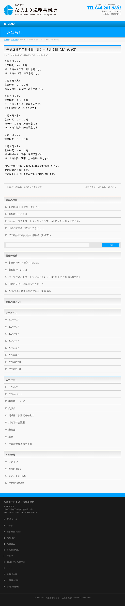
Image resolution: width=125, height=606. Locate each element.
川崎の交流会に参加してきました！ (27, 228)
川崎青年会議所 (16, 422)
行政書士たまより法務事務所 (58, 598)
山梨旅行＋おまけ (17, 214)
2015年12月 (14, 362)
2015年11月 (14, 369)
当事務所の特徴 (14, 531)
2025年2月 (14, 319)
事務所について (16, 401)
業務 (10, 436)
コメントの (17, 475)
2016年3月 (14, 348)
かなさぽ (13, 387)
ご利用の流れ (13, 580)
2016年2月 (14, 355)
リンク (10, 568)
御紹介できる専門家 (16, 562)
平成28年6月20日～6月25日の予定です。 (24, 187)
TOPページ (12, 519)
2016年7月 (14, 326)
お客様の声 (12, 574)
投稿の (14, 468)
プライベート (15, 394)
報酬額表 (11, 544)
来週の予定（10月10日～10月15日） (103, 187)
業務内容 (11, 538)
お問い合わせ (13, 586)
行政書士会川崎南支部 (20, 443)
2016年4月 (14, 341)
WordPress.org (16, 483)
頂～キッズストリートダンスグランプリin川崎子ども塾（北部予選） (44, 221)
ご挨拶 (10, 525)
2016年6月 (14, 333)
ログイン (13, 461)
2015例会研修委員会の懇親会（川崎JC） (30, 235)
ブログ (10, 556)
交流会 (11, 408)
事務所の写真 (13, 550)
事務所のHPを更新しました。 (24, 207)
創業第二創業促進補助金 (21, 415)
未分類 (11, 429)
